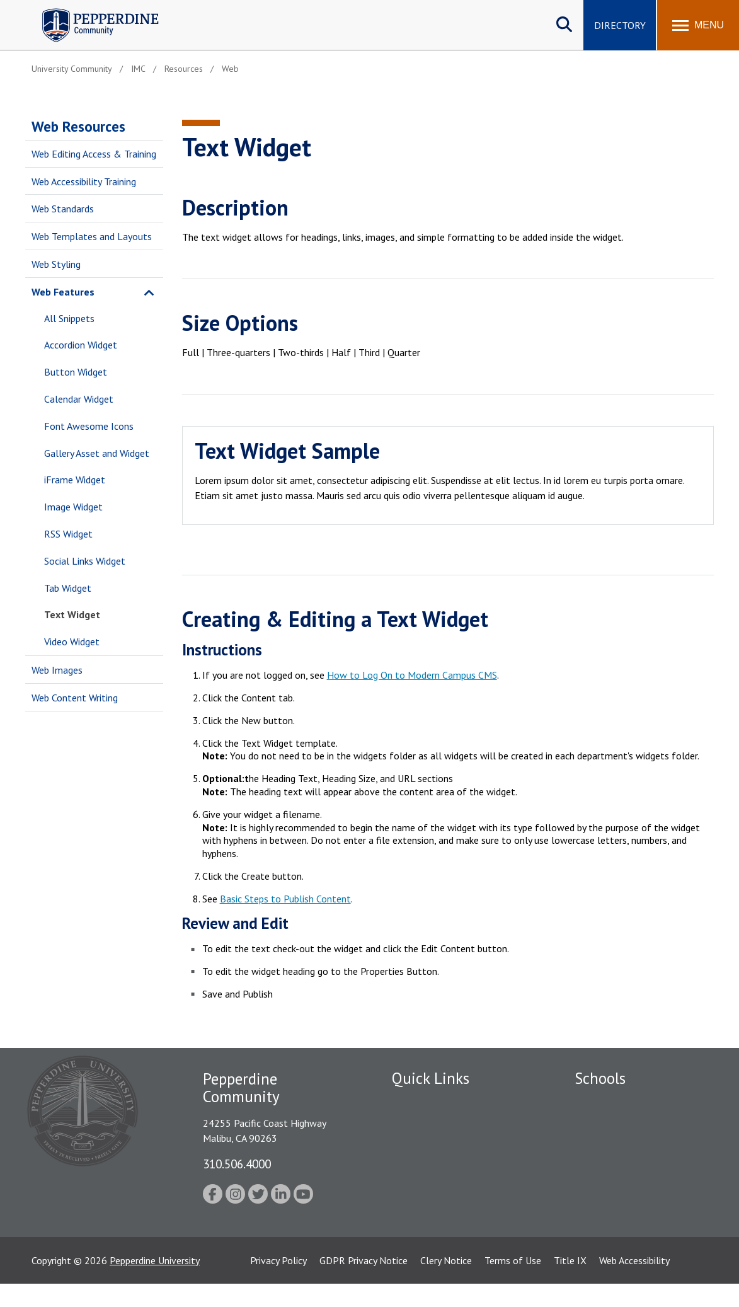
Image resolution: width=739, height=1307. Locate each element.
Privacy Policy (278, 1283)
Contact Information (436, 1211)
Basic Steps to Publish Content (285, 898)
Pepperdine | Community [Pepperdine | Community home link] (91, 11)
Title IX (570, 1283)
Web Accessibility (634, 1283)
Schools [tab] (600, 1078)
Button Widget (75, 372)
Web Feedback (422, 1233)
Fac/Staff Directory (434, 1101)
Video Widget (72, 641)
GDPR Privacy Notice (363, 1283)
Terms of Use (512, 1283)
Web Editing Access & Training (94, 153)
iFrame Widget (74, 479)
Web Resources (78, 126)
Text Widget (72, 614)
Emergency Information (441, 1145)
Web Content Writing (75, 697)
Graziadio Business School (629, 1145)
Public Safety (420, 1123)
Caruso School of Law (621, 1123)
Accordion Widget (80, 344)
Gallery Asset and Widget (96, 453)
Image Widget (73, 506)
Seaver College (606, 1101)
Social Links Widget (84, 561)
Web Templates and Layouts (92, 236)
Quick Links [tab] (430, 1078)
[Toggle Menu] (698, 25)
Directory (620, 25)
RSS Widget (68, 533)
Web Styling (56, 264)
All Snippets (69, 318)
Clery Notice (446, 1283)
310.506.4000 (237, 1164)
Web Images (57, 670)
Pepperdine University (155, 1283)
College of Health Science (630, 1224)
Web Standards (63, 208)
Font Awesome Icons (89, 426)
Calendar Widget (78, 399)
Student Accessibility (435, 1189)
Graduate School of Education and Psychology (638, 1174)
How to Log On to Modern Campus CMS (412, 675)
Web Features (63, 291)
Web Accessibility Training (84, 181)
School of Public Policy (623, 1202)
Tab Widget (67, 588)
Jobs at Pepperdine (431, 1167)
